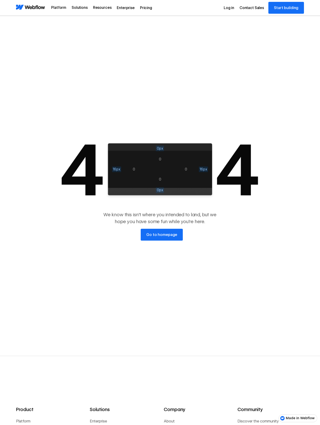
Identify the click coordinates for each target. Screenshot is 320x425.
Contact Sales (252, 8)
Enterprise (125, 8)
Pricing (146, 8)
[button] (58, 8)
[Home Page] (30, 7)
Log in (229, 8)
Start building (286, 8)
